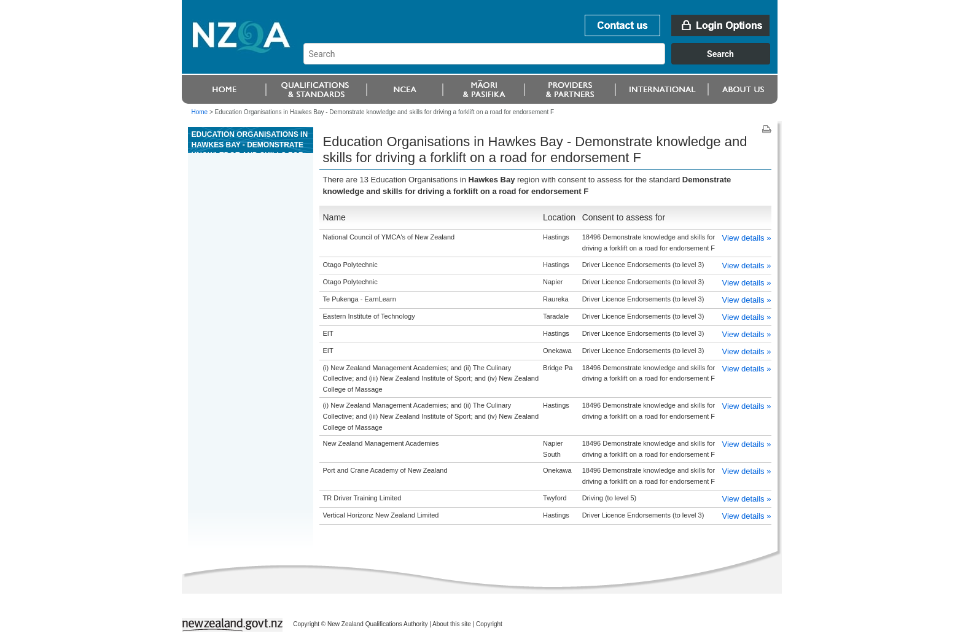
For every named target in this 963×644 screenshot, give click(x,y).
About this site (451, 624)
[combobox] (542, 61)
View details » (746, 237)
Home (200, 112)
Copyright (489, 624)
